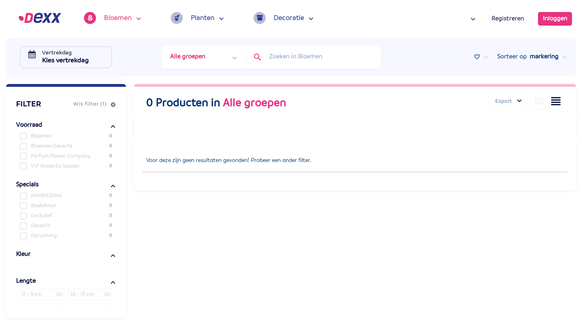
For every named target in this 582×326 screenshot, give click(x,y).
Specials (27, 185)
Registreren (508, 19)
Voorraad (29, 125)
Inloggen (555, 19)
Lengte (26, 281)
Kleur (23, 254)
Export (503, 101)
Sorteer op (527, 57)
